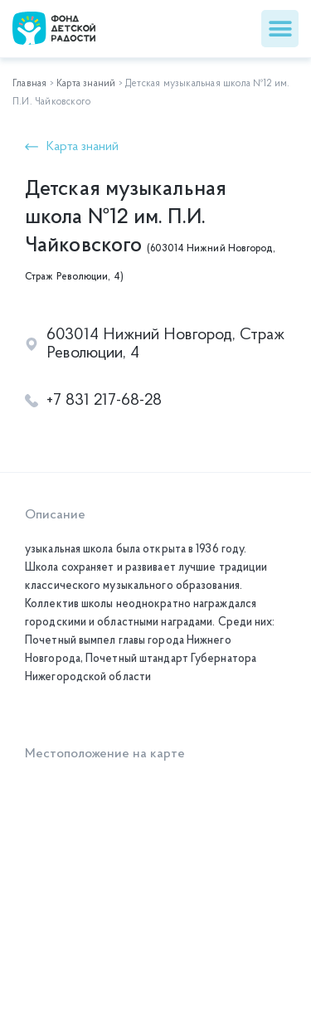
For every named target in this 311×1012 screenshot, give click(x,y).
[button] (280, 28)
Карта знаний (85, 84)
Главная (29, 84)
